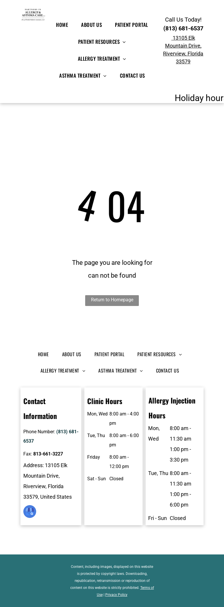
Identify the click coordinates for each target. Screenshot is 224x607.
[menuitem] (64, 24)
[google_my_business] (29, 512)
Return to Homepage (112, 299)
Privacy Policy (116, 595)
